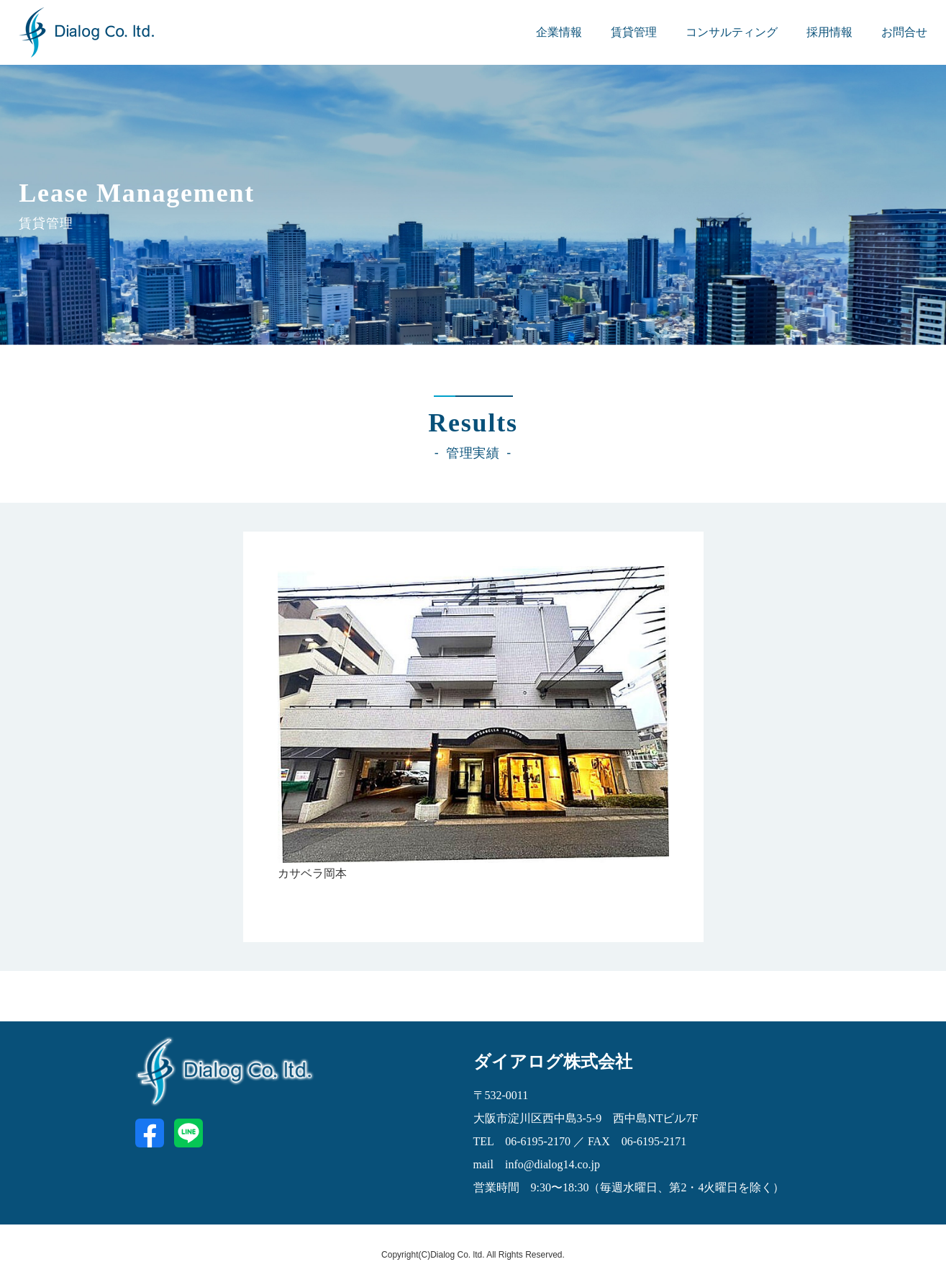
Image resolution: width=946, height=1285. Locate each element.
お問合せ (904, 32)
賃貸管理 (634, 32)
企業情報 (559, 32)
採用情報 (829, 32)
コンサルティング (732, 32)
